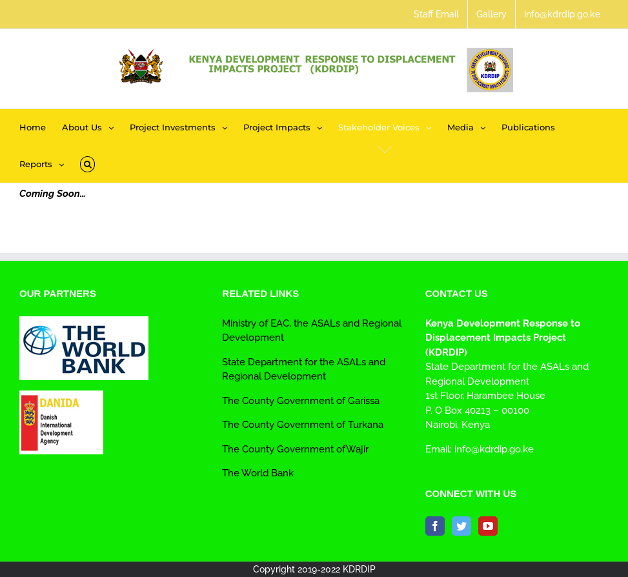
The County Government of (283, 424)
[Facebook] (435, 526)
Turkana (364, 424)
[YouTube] (488, 526)
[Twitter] (461, 526)
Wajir (357, 449)
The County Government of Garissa (301, 401)
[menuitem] (436, 14)
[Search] (87, 164)
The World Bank (258, 473)
